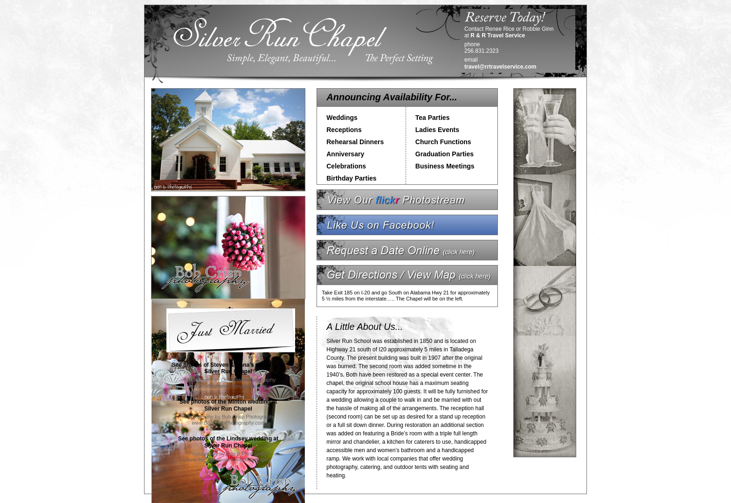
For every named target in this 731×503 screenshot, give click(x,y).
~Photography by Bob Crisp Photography (228, 420)
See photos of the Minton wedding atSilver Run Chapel (228, 405)
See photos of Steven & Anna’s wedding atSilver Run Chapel (228, 368)
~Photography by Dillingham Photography (228, 383)
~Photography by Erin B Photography (228, 456)
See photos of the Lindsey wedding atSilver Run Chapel (228, 441)
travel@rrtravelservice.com (500, 66)
